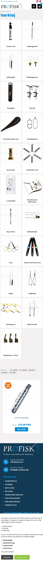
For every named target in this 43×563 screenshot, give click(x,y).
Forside (3, 11)
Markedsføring (9, 543)
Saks (10, 263)
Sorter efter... (4, 370)
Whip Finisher (32, 324)
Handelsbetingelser (14, 495)
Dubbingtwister (32, 77)
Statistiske (7, 548)
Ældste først (32, 370)
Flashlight (10, 108)
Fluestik (32, 108)
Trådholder (32, 293)
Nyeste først (4, 372)
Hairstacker (11, 170)
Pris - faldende (23, 370)
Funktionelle (8, 545)
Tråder (10, 293)
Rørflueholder (32, 232)
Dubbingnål (11, 77)
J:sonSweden (10, 201)
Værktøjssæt (10, 324)
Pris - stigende (13, 370)
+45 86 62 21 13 (16, 462)
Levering (9, 484)
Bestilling (9, 488)
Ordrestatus (11, 505)
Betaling (9, 491)
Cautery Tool (10, 46)
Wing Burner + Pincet (10, 355)
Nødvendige (7, 540)
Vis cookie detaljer (7, 552)
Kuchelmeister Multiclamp (32, 201)
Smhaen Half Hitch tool (32, 263)
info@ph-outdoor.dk (19, 470)
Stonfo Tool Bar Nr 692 (21, 418)
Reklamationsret (12, 501)
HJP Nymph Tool (32, 170)
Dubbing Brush (32, 46)
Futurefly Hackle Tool (10, 139)
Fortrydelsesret (12, 498)
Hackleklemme (32, 139)
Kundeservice (11, 481)
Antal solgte (13, 372)
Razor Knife (11, 232)
